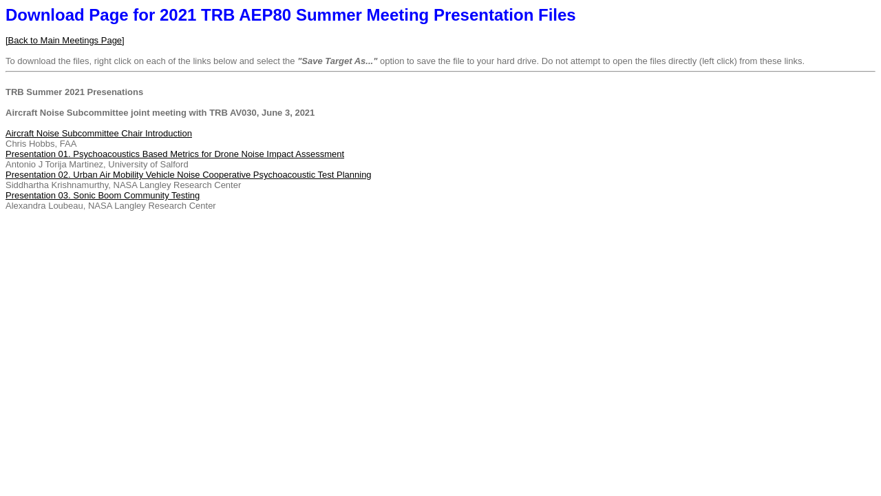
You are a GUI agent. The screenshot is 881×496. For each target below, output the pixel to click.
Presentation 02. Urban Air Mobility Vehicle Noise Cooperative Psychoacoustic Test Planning (189, 174)
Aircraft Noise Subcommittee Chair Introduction (99, 133)
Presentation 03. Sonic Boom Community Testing (103, 195)
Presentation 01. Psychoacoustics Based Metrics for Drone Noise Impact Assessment (175, 154)
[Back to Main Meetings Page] (65, 40)
